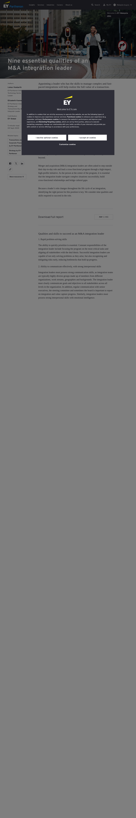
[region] (68, 122)
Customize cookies (67, 144)
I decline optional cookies (47, 137)
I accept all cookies (87, 137)
